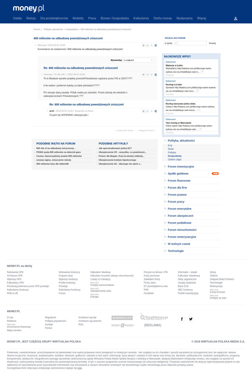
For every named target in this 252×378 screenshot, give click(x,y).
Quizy (213, 272)
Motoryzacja (216, 286)
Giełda (17, 18)
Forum (37, 29)
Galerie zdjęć (175, 159)
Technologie (176, 250)
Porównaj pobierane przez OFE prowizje (28, 286)
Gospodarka (72, 29)
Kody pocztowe (151, 275)
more (202, 71)
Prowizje (63, 286)
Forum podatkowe (179, 222)
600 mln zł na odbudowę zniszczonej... (55, 148)
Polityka (172, 152)
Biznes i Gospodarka (115, 18)
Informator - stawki (187, 272)
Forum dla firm (177, 187)
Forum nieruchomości (182, 229)
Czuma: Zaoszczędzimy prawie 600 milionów (59, 156)
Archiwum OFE (15, 275)
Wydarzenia (184, 18)
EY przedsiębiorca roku (156, 286)
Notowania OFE (15, 272)
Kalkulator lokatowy (100, 272)
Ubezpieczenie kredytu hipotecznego (117, 160)
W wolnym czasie (179, 243)
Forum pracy (176, 201)
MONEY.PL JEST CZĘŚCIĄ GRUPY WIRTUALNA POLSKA (44, 341)
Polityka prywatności (55, 321)
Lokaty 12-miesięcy (100, 279)
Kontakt (49, 324)
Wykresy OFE (14, 279)
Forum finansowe (179, 180)
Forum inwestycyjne (181, 166)
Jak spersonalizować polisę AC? (115, 148)
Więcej (201, 18)
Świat (171, 149)
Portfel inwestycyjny (188, 293)
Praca (92, 18)
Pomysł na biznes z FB (155, 272)
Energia (94, 296)
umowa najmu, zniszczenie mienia (53, 160)
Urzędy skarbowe (187, 282)
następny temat (145, 130)
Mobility (78, 18)
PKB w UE (12, 293)
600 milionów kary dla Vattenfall (52, 164)
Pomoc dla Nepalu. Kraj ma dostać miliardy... (121, 156)
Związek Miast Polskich (222, 279)
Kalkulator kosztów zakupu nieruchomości (112, 275)
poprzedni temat (125, 130)
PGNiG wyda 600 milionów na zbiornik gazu (58, 152)
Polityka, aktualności (53, 29)
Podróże (170, 75)
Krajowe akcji (66, 275)
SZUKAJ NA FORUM (175, 38)
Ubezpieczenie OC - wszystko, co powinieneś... (122, 152)
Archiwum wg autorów (89, 321)
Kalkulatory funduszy (18, 289)
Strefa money (162, 18)
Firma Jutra (150, 282)
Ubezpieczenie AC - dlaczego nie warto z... (120, 164)
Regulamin (50, 317)
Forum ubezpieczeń (180, 215)
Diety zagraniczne (187, 279)
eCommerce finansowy (19, 326)
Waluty (31, 18)
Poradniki (148, 293)
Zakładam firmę (152, 279)
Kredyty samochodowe (102, 285)
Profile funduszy (67, 282)
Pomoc (48, 328)
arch (51, 111)
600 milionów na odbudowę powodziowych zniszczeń (95, 49)
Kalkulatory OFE (15, 282)
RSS (80, 324)
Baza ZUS (183, 286)
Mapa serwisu (14, 330)
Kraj (170, 145)
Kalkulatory (141, 18)
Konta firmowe (217, 292)
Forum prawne (177, 194)
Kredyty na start (218, 298)
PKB (146, 289)
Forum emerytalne (179, 208)
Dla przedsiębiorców (54, 18)
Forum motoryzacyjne (182, 236)
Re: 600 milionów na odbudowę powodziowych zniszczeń (81, 68)
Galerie (214, 275)
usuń (155, 45)
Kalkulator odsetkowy (189, 275)
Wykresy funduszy (68, 279)
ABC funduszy (185, 289)
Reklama (11, 321)
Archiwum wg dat (87, 317)
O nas (10, 317)
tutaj (80, 368)
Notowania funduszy (69, 272)
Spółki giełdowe (178, 173)
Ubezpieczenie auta (100, 291)
